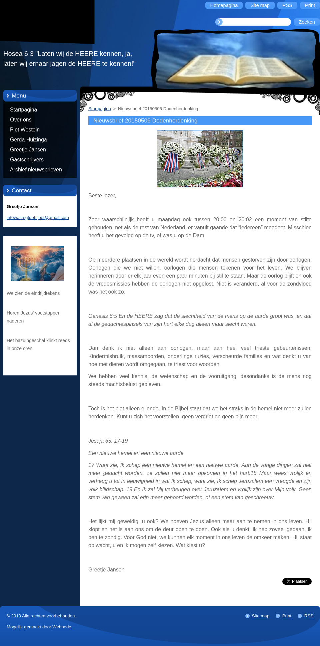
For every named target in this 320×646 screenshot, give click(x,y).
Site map (260, 615)
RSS (308, 615)
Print (286, 615)
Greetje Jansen (28, 149)
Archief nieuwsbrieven (36, 169)
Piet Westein (25, 129)
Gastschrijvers (27, 159)
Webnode (61, 626)
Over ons (21, 119)
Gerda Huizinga (28, 139)
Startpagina (23, 109)
